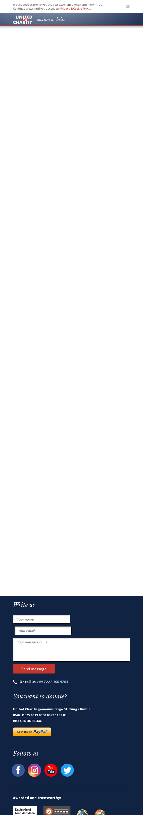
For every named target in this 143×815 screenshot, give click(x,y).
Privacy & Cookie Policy (75, 8)
